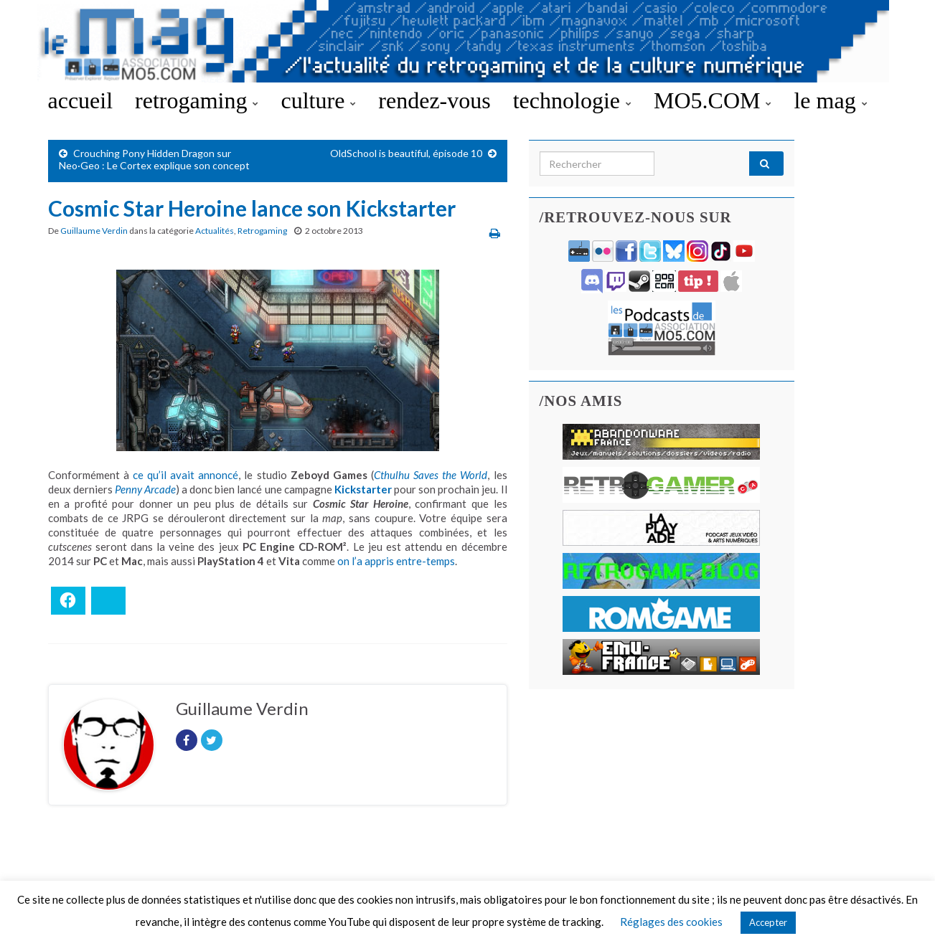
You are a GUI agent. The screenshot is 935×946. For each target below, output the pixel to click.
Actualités (214, 230)
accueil (80, 100)
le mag (830, 100)
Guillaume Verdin (94, 230)
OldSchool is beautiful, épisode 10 (406, 153)
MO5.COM (712, 100)
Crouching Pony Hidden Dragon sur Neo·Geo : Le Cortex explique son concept (154, 159)
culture (318, 100)
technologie (572, 100)
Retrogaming (262, 230)
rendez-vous (434, 100)
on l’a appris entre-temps (396, 560)
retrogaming (196, 100)
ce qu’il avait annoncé (185, 474)
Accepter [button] (768, 922)
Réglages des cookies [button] (671, 921)
